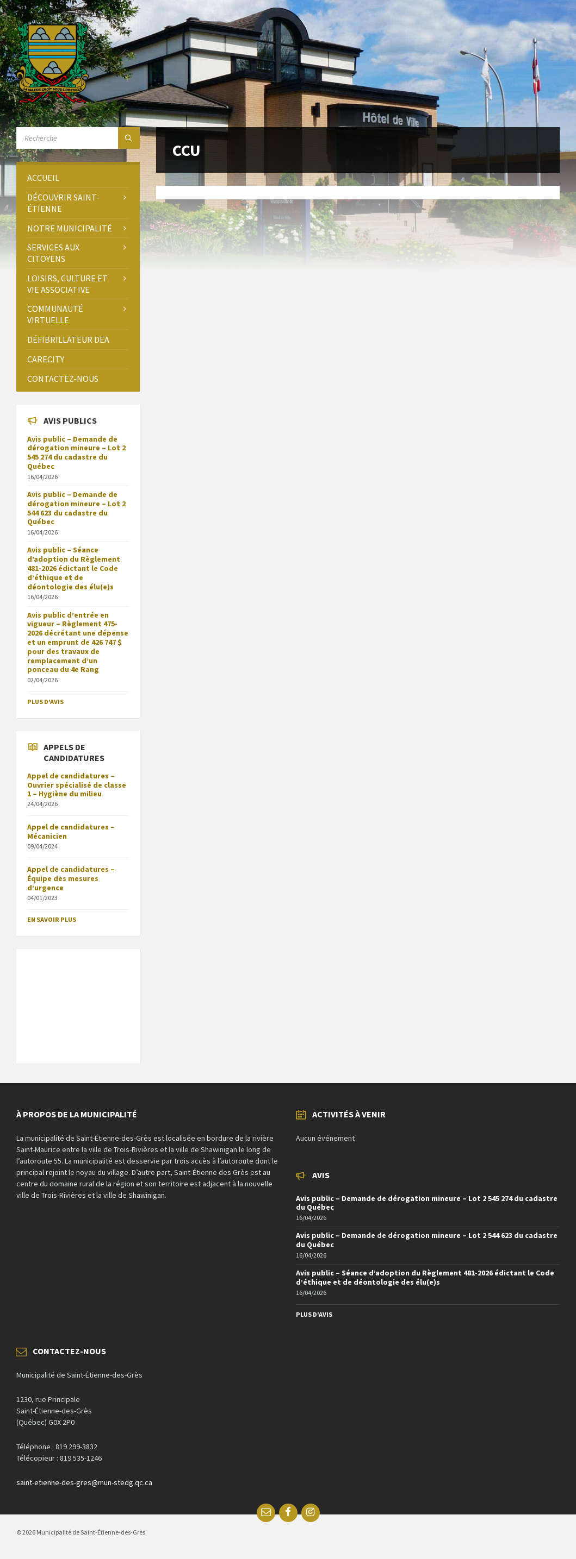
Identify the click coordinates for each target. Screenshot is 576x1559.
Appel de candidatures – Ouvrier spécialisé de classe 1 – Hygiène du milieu (76, 785)
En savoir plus (51, 919)
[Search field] (78, 138)
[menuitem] (78, 177)
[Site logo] (52, 100)
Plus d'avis (45, 701)
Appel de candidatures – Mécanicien (71, 831)
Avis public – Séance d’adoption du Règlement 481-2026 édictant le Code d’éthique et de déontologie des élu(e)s (73, 568)
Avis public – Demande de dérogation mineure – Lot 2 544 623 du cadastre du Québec (76, 507)
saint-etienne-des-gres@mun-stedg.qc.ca (84, 1482)
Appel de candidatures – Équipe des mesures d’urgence (71, 878)
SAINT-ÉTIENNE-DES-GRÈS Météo (78, 1000)
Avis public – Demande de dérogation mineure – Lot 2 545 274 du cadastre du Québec (76, 452)
